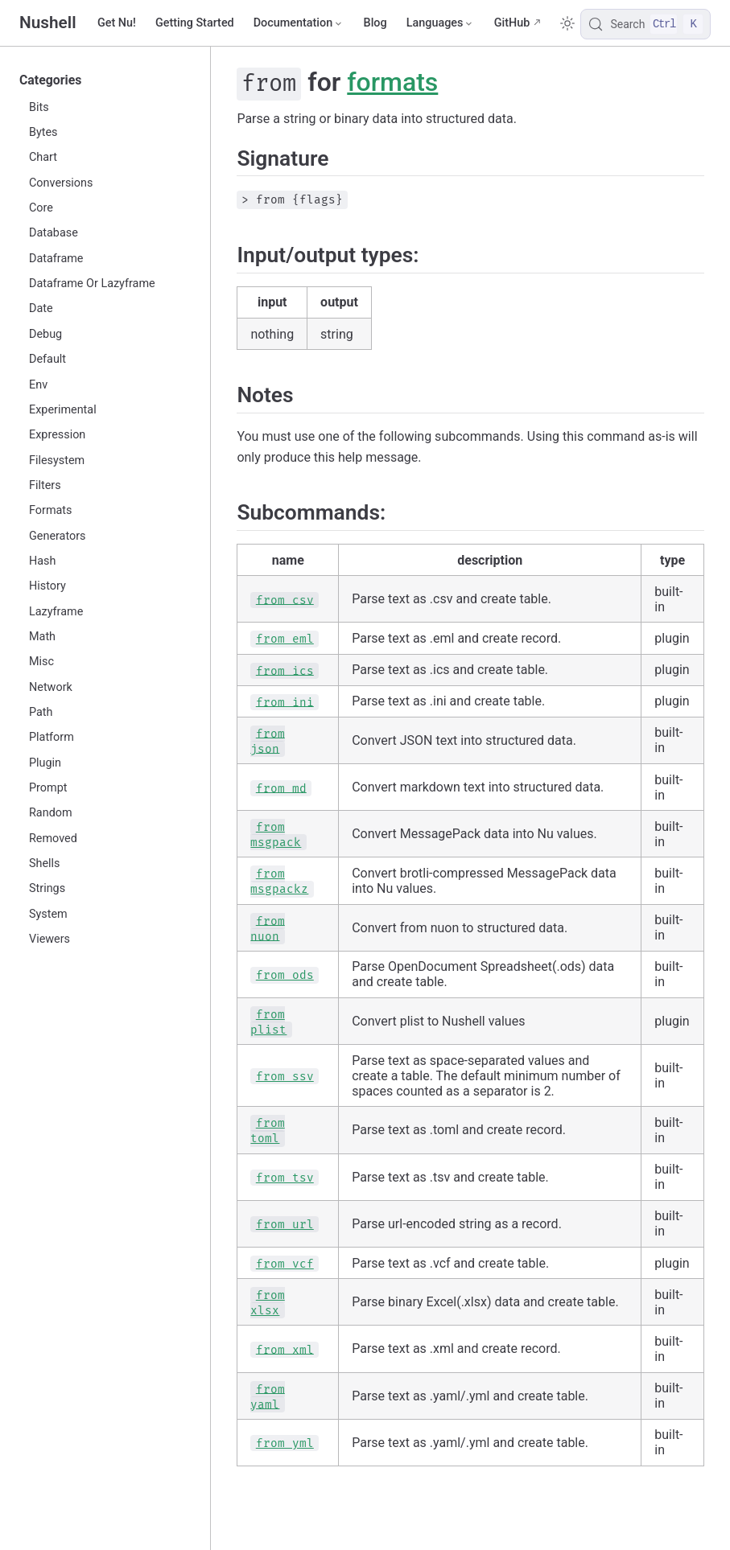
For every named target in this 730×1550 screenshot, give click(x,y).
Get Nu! (116, 23)
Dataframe (56, 258)
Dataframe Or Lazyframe (92, 283)
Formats (50, 510)
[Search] (645, 24)
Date (41, 308)
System (48, 914)
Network (50, 687)
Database (53, 233)
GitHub (512, 23)
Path (40, 712)
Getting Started (194, 23)
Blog (375, 23)
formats (392, 82)
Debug (45, 334)
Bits (39, 107)
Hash (42, 561)
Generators (57, 536)
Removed (53, 838)
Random (50, 813)
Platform (51, 737)
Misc (41, 661)
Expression (57, 435)
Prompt (48, 788)
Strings (47, 888)
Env (38, 385)
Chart (43, 157)
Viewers (49, 939)
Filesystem (57, 460)
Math (42, 636)
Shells (44, 863)
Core (41, 208)
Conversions (61, 183)
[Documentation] (299, 23)
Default (47, 359)
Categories (50, 80)
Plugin (45, 763)
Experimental (63, 410)
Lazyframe (56, 612)
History (47, 586)
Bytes (43, 132)
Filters (45, 485)
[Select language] (440, 23)
